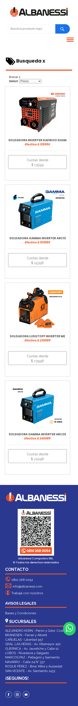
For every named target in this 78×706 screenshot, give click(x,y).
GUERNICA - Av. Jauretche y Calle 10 (32, 649)
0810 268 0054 (19, 579)
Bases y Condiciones (20, 613)
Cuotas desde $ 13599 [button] (37, 162)
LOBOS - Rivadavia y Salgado (27, 653)
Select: (14, 81)
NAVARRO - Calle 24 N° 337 (25, 662)
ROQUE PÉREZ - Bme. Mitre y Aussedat (33, 666)
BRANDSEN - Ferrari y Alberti (26, 635)
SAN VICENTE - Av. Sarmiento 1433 (30, 671)
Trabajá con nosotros (24, 592)
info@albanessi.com (23, 585)
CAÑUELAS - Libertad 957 (24, 640)
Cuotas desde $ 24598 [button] (37, 456)
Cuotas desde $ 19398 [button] (37, 260)
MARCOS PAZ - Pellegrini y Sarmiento (32, 657)
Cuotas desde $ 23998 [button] (37, 358)
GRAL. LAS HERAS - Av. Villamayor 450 (33, 644)
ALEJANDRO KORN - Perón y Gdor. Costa (35, 631)
